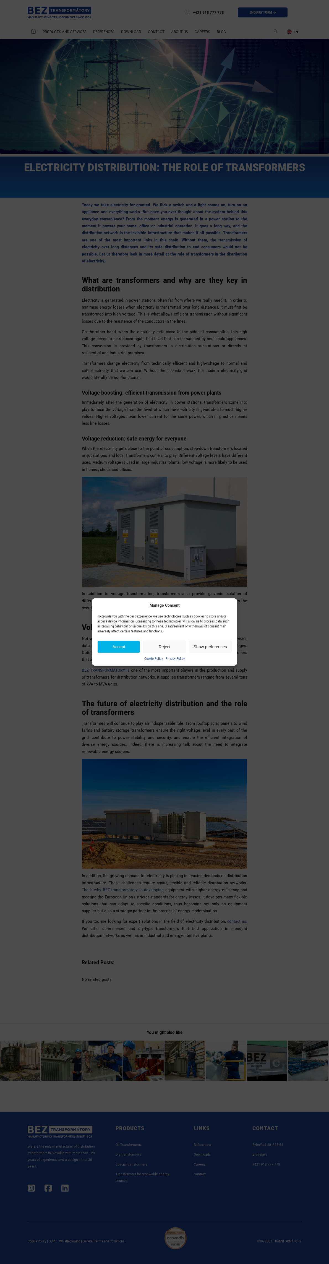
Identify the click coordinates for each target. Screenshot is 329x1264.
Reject (165, 646)
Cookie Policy (153, 659)
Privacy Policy (175, 659)
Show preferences (210, 646)
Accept (119, 646)
